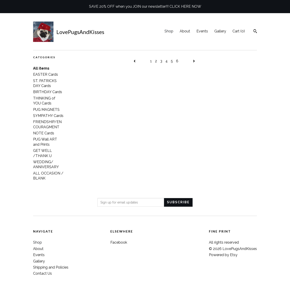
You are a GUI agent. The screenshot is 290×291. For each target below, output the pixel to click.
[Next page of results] (194, 61)
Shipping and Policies (50, 267)
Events (202, 31)
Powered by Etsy (223, 255)
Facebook (118, 242)
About (185, 31)
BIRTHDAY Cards (47, 92)
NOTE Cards (43, 133)
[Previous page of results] (135, 61)
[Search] (255, 31)
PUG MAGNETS (46, 109)
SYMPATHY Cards (48, 116)
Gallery (220, 31)
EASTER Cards (45, 74)
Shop (168, 31)
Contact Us (42, 273)
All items (41, 68)
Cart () (238, 31)
